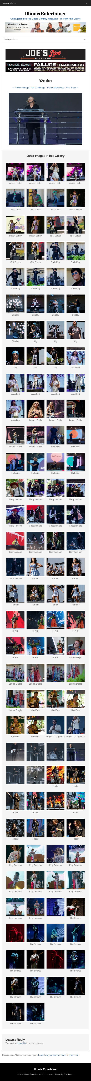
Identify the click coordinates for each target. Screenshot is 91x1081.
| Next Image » (71, 88)
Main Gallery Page (55, 88)
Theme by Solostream (64, 1074)
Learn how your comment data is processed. (58, 1055)
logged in (21, 1043)
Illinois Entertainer (45, 14)
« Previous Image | (22, 88)
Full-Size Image (38, 88)
